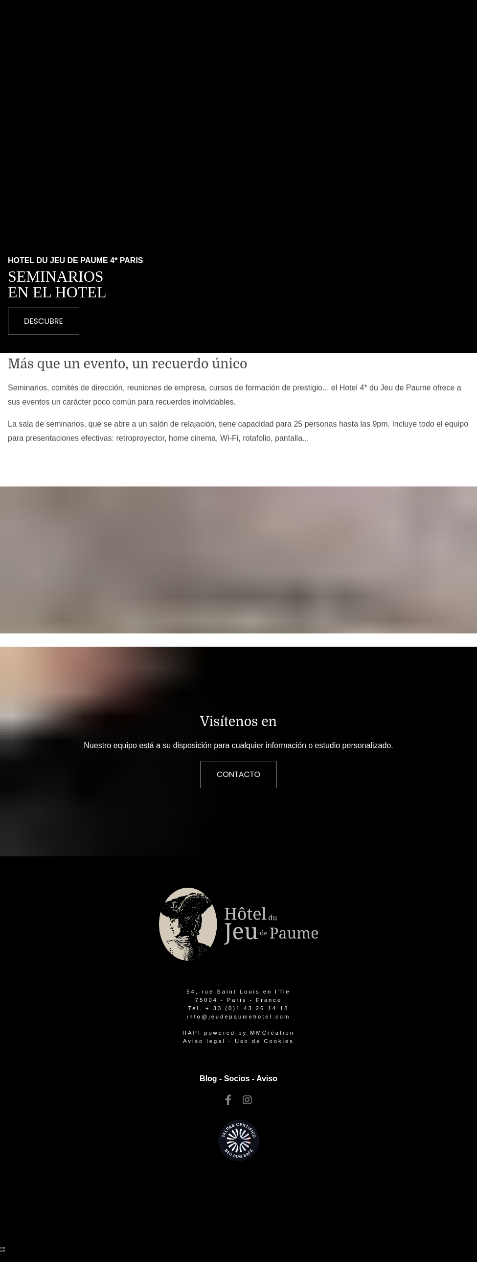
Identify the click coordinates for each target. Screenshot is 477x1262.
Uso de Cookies (264, 1041)
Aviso (266, 1078)
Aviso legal (204, 1041)
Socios (237, 1078)
